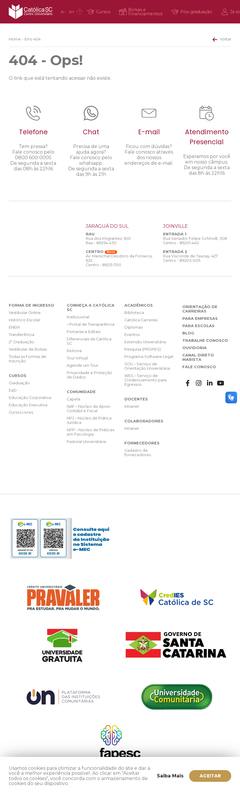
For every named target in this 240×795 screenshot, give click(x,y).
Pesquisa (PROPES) (142, 349)
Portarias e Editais (83, 331)
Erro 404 (33, 39)
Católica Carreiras (140, 320)
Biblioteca (134, 312)
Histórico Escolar (24, 320)
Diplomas (133, 327)
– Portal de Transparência (90, 324)
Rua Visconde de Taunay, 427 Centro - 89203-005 (190, 258)
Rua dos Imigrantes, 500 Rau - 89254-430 (108, 240)
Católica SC (30, 11)
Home (15, 39)
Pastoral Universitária (86, 441)
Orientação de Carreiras (199, 309)
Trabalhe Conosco (205, 340)
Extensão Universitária (145, 342)
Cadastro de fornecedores (137, 452)
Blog (188, 333)
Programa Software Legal (148, 356)
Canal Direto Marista (198, 357)
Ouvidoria (194, 348)
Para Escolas (198, 326)
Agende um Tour (82, 365)
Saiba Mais (170, 776)
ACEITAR (210, 775)
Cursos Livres (21, 412)
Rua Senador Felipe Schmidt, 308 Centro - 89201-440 (195, 240)
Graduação (19, 383)
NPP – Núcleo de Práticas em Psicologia (90, 432)
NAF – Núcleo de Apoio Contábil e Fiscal (88, 408)
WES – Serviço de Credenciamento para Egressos (145, 380)
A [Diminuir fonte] (63, 11)
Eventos (132, 334)
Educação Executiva (28, 405)
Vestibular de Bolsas (28, 349)
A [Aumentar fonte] (71, 11)
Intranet (131, 406)
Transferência (21, 334)
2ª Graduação (21, 342)
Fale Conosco (199, 367)
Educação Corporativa (30, 397)
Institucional (78, 317)
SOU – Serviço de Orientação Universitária (147, 366)
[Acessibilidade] (80, 12)
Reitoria (74, 351)
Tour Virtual (77, 358)
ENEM (14, 327)
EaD (13, 390)
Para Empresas (200, 318)
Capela (73, 399)
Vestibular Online (25, 312)
